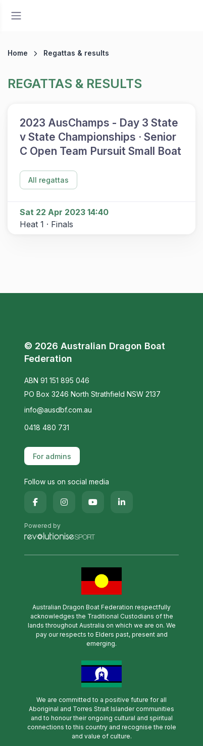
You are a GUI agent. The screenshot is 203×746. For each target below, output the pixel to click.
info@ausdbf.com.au (58, 409)
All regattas (48, 180)
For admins (52, 456)
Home (18, 53)
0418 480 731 (46, 427)
